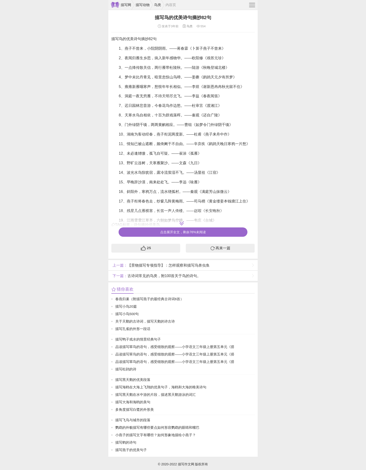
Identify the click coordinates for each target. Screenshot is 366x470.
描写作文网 (186, 464)
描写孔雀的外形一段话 (132, 329)
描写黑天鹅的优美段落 (132, 380)
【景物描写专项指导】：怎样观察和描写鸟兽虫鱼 (160, 265)
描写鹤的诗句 (125, 442)
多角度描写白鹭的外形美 (134, 409)
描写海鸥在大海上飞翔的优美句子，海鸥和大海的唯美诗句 (160, 387)
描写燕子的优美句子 (131, 450)
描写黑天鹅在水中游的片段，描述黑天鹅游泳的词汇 (155, 395)
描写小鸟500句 (127, 314)
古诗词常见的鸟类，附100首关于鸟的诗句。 (156, 276)
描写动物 (143, 5)
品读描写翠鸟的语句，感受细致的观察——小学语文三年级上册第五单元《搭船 (174, 348)
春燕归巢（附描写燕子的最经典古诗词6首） (149, 299)
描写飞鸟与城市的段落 (132, 420)
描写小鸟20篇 (126, 306)
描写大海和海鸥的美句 (132, 402)
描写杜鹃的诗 (125, 369)
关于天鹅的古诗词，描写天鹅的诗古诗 (145, 321)
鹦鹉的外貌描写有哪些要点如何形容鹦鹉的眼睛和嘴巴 (157, 427)
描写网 (126, 5)
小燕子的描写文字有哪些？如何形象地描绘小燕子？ (155, 435)
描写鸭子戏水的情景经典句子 (138, 339)
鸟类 (157, 5)
